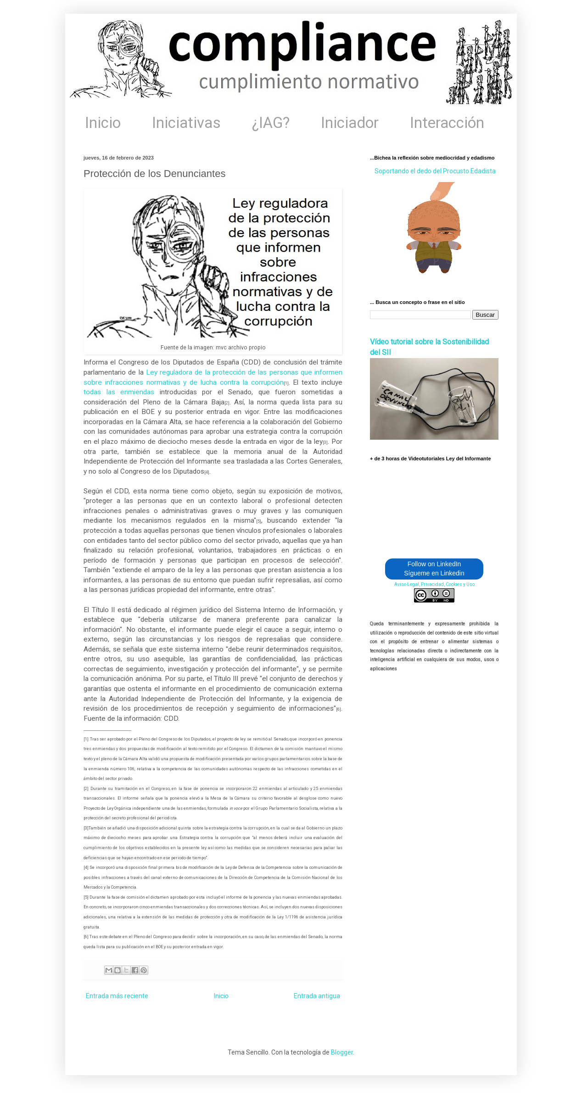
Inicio (103, 123)
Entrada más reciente (117, 996)
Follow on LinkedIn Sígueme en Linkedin (434, 568)
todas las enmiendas (119, 392)
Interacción (447, 123)
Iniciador (350, 123)
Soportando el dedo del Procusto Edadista (435, 171)
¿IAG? (271, 123)
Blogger (342, 1052)
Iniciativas (186, 123)
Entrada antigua (317, 996)
